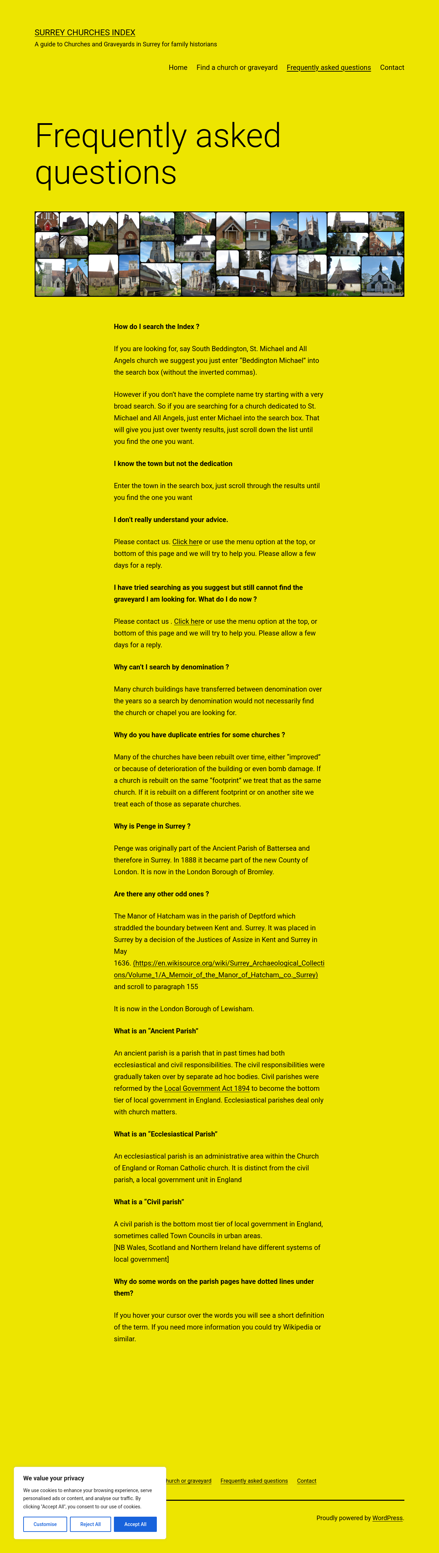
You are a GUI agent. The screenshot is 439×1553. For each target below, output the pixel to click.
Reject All (90, 1524)
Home (178, 67)
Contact (392, 67)
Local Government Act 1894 (207, 1088)
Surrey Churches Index (85, 32)
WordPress (388, 1518)
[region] (90, 1503)
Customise (45, 1524)
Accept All (135, 1524)
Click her (185, 542)
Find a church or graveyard (237, 67)
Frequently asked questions (329, 67)
